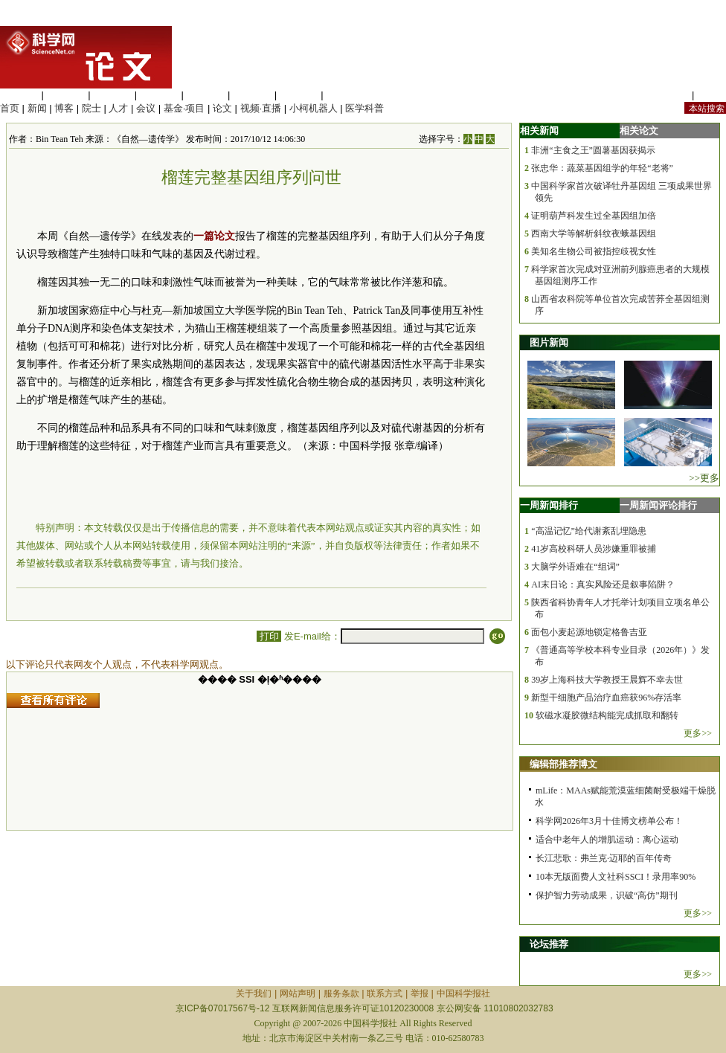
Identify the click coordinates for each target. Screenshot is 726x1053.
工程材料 (159, 94)
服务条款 (341, 993)
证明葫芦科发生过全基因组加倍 (593, 215)
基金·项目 (184, 108)
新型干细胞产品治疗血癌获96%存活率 (606, 697)
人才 (118, 108)
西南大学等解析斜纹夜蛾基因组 (593, 233)
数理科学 (299, 94)
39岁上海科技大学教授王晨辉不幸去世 (607, 679)
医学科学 (66, 94)
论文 (222, 108)
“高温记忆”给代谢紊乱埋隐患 (588, 531)
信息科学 (205, 94)
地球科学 (252, 94)
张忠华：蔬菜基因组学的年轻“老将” (602, 168)
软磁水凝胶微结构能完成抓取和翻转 (607, 715)
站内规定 (669, 94)
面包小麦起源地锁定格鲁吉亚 (589, 632)
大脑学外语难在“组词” (575, 566)
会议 (145, 108)
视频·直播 (261, 108)
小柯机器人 (313, 108)
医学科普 (364, 108)
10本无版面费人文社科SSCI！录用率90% (616, 877)
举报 (419, 993)
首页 (9, 108)
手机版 (711, 94)
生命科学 (19, 94)
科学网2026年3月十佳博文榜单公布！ (609, 821)
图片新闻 (549, 342)
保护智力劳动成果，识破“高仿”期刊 (607, 895)
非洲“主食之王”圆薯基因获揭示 (593, 150)
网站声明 (297, 993)
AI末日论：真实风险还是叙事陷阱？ (603, 584)
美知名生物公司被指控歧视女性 (593, 251)
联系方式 (384, 993)
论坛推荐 (549, 944)
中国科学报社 (463, 993)
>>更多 (704, 477)
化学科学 (112, 94)
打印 (269, 636)
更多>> (698, 733)
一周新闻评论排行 (658, 505)
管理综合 (345, 94)
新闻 (37, 108)
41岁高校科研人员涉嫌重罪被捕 (593, 549)
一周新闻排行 (549, 505)
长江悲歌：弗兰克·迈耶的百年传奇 (604, 858)
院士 (91, 108)
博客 (64, 108)
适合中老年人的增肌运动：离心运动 (607, 839)
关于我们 (254, 993)
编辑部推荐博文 (563, 764)
